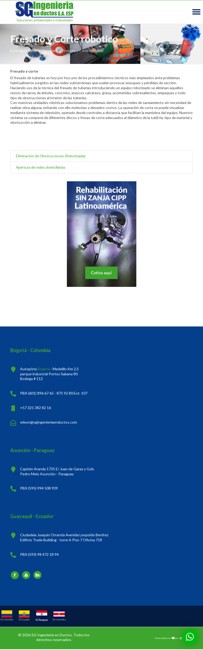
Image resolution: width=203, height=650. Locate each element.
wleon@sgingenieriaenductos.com (48, 422)
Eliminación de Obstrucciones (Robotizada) (51, 156)
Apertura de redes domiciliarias (41, 167)
